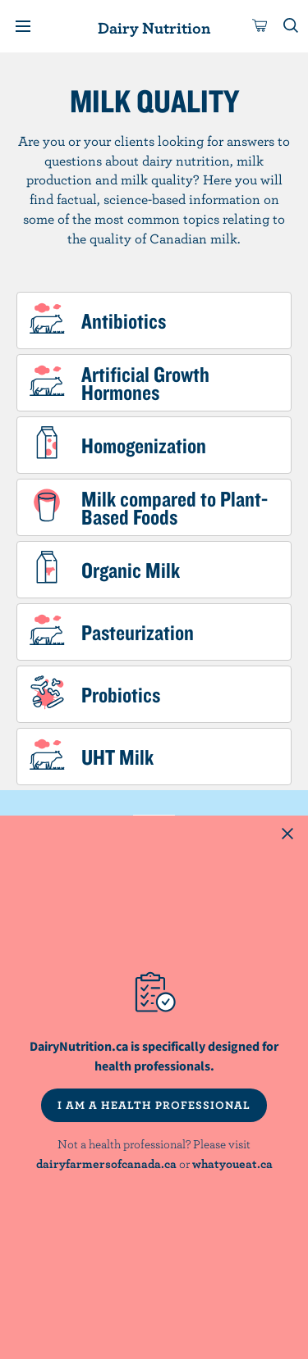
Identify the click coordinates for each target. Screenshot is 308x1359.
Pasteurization (137, 632)
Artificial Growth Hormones (145, 383)
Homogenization (143, 445)
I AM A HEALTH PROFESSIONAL (154, 1104)
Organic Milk (130, 570)
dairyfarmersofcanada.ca (106, 1163)
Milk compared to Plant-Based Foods (174, 507)
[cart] (260, 26)
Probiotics (120, 694)
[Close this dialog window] (287, 836)
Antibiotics (123, 320)
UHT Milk (117, 757)
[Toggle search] (291, 26)
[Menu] (23, 26)
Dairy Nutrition (154, 27)
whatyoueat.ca (232, 1163)
